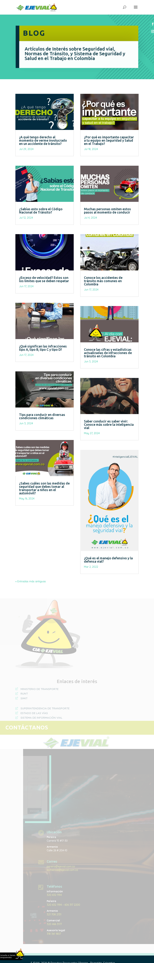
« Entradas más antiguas (30, 581)
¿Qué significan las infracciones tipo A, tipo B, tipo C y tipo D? (43, 347)
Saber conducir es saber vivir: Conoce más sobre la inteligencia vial (109, 424)
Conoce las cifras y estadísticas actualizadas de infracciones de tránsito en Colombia (108, 353)
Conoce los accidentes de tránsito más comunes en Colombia (103, 281)
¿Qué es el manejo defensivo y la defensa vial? (108, 559)
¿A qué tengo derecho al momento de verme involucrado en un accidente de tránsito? (43, 140)
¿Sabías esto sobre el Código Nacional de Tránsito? (41, 210)
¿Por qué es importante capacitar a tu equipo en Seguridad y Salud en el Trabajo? (109, 140)
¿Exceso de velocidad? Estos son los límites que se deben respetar (44, 279)
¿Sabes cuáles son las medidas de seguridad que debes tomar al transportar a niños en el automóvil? (44, 488)
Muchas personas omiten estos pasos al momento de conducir (107, 210)
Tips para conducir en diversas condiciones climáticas (42, 416)
